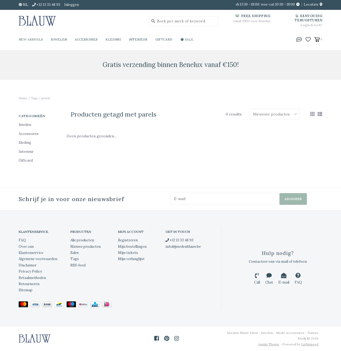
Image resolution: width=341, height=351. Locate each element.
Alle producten (82, 240)
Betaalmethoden (32, 277)
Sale (186, 39)
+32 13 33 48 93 (179, 240)
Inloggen (71, 4)
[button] (299, 39)
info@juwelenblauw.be (183, 246)
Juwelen (59, 39)
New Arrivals (31, 39)
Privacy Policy (30, 271)
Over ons (26, 246)
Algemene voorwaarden (38, 259)
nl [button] (23, 4)
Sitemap (26, 290)
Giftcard (163, 39)
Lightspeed (309, 344)
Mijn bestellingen (132, 246)
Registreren (128, 240)
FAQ (22, 240)
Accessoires (86, 39)
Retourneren (29, 283)
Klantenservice (31, 252)
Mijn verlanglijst (131, 259)
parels (45, 98)
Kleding (113, 39)
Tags (34, 98)
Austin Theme (268, 344)
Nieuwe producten (85, 246)
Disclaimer (27, 265)
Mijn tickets (128, 252)
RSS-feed (78, 265)
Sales (74, 252)
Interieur (138, 39)
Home (23, 98)
